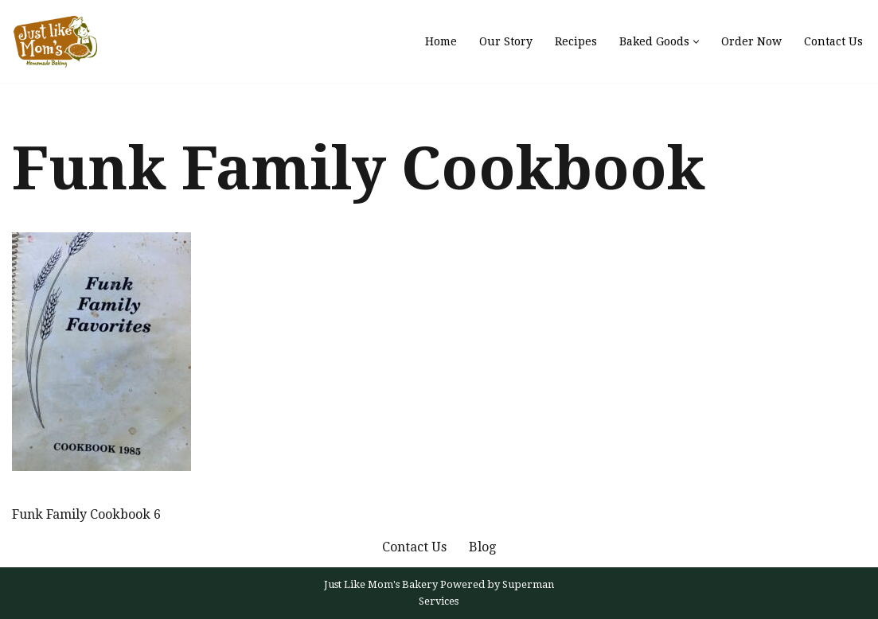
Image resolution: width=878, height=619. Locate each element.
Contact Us (833, 41)
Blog (482, 547)
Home (441, 41)
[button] (696, 42)
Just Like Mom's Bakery (382, 584)
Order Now (751, 41)
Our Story (506, 41)
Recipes (576, 41)
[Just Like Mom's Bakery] (59, 41)
